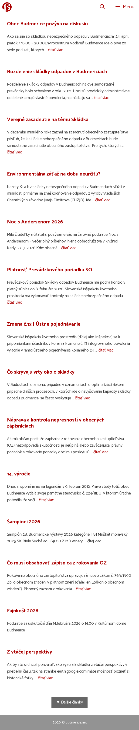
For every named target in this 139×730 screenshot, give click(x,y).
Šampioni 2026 (23, 522)
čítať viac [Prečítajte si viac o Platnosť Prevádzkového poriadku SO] (14, 302)
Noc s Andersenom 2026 (35, 222)
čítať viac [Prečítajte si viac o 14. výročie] (46, 500)
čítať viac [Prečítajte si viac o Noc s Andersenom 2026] (68, 248)
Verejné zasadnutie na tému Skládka (47, 120)
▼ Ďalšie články (69, 702)
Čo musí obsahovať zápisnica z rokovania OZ (57, 563)
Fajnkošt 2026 (22, 611)
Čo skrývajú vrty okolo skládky (41, 372)
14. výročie (19, 474)
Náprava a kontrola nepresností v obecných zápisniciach (56, 423)
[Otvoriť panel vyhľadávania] (102, 7)
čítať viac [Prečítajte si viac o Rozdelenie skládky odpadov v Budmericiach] (101, 97)
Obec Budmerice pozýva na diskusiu (47, 24)
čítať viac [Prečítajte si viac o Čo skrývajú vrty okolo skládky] (82, 398)
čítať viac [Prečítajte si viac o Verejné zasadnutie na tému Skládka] (14, 152)
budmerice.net (76, 722)
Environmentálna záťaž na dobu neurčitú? (54, 174)
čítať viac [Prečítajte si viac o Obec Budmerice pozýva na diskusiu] (55, 49)
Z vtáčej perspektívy (29, 652)
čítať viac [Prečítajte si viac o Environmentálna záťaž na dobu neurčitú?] (102, 200)
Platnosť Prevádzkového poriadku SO (49, 270)
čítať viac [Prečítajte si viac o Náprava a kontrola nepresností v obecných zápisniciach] (100, 452)
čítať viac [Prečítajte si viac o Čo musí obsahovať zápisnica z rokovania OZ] (83, 589)
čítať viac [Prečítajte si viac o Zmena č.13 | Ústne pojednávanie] (105, 350)
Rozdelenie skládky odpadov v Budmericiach (57, 72)
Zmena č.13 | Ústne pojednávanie (44, 324)
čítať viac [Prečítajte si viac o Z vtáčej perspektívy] (45, 678)
